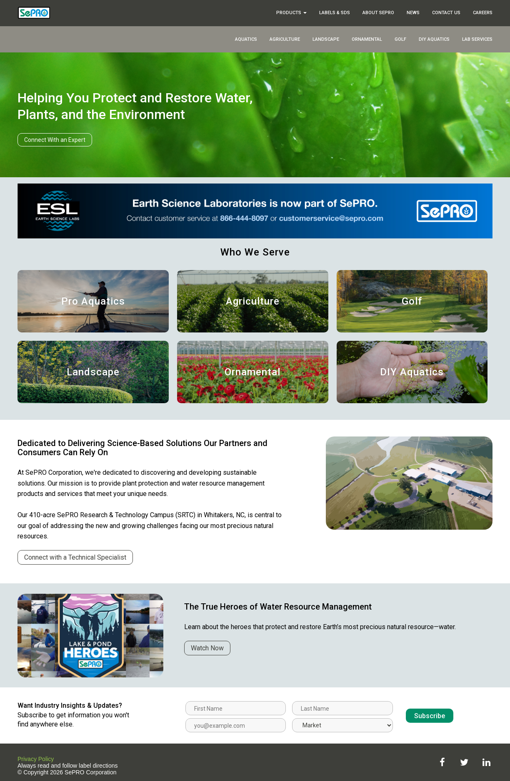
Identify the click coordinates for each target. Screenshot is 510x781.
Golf (400, 39)
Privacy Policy (36, 759)
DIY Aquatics (434, 39)
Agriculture (285, 39)
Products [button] (291, 12)
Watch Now (207, 648)
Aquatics (246, 39)
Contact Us (446, 12)
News (413, 12)
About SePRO (378, 12)
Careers (482, 12)
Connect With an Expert (54, 139)
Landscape (325, 39)
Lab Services (477, 39)
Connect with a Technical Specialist (75, 557)
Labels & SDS (334, 12)
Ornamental (367, 39)
